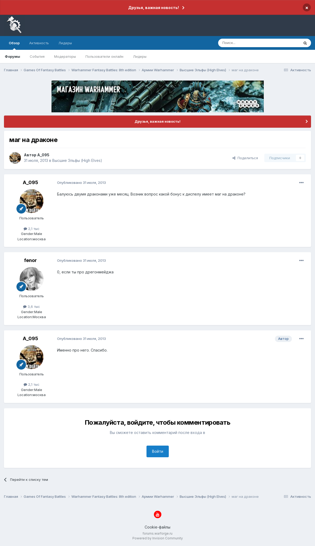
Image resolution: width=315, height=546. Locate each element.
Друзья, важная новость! (153, 7)
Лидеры (139, 56)
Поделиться (245, 158)
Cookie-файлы (157, 527)
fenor (30, 260)
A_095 (43, 155)
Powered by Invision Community (157, 538)
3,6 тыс (31, 306)
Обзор (14, 45)
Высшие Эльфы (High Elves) (77, 160)
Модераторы (65, 56)
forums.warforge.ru (157, 533)
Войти (157, 451)
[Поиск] (246, 43)
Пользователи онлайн (104, 56)
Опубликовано (81, 182)
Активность (39, 43)
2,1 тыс (32, 229)
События (37, 56)
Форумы (12, 56)
